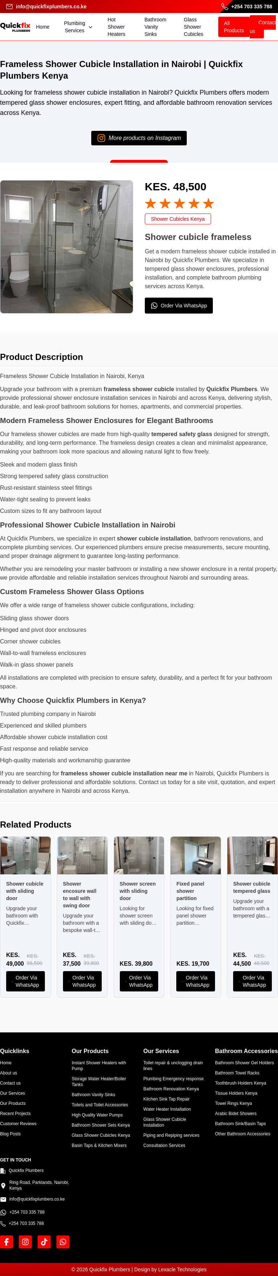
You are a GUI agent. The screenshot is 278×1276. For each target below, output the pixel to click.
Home (43, 27)
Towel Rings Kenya (233, 1103)
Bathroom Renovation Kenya (171, 1088)
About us (8, 1073)
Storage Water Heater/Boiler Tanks (99, 1081)
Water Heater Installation (167, 1109)
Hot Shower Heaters (116, 27)
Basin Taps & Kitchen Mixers (99, 1145)
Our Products (13, 1103)
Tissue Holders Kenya (236, 1093)
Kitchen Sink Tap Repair (166, 1099)
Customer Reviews (18, 1123)
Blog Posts (10, 1133)
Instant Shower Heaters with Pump (99, 1065)
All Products (234, 26)
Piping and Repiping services (171, 1135)
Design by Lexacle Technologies (170, 1269)
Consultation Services (164, 1145)
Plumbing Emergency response (173, 1078)
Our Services (12, 1093)
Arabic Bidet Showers (236, 1113)
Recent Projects (15, 1113)
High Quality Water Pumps (97, 1115)
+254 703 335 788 (246, 6)
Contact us (263, 27)
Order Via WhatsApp (179, 305)
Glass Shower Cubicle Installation (164, 1122)
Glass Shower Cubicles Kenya (101, 1135)
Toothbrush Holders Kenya (240, 1083)
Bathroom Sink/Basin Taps (240, 1123)
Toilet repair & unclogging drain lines (173, 1065)
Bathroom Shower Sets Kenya (101, 1125)
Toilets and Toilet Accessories (100, 1104)
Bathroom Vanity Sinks (155, 27)
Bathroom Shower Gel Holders (244, 1062)
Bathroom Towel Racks (237, 1073)
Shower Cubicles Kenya (178, 219)
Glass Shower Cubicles (193, 27)
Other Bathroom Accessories (242, 1133)
